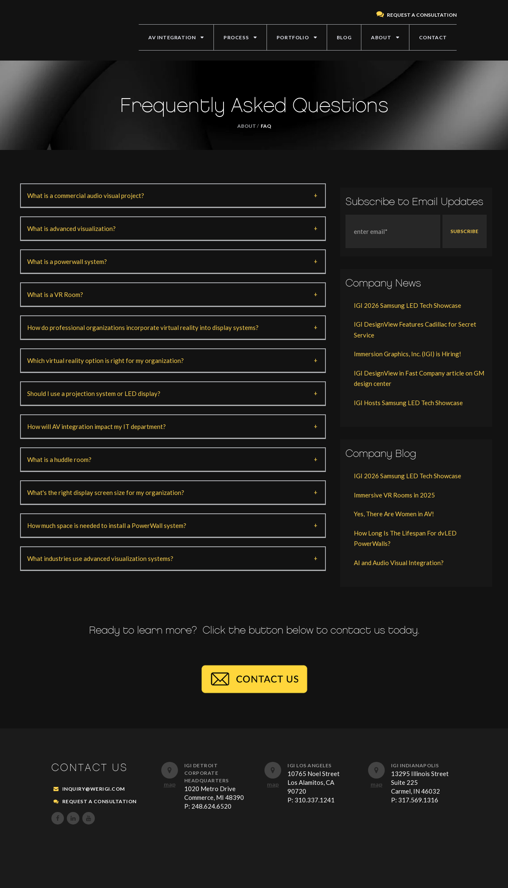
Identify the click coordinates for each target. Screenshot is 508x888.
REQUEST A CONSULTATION (416, 15)
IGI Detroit (201, 765)
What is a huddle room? (59, 459)
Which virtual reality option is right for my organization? (105, 360)
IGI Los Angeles (309, 765)
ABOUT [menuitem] (381, 37)
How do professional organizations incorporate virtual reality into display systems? (143, 327)
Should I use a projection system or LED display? (93, 393)
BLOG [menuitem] (344, 37)
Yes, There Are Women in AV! (394, 514)
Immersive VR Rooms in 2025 (394, 495)
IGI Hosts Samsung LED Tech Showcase (408, 402)
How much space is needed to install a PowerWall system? (106, 525)
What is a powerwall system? (67, 261)
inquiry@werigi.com (93, 789)
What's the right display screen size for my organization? (105, 492)
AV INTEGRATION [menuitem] (172, 37)
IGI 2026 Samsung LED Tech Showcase (407, 305)
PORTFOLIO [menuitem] (293, 37)
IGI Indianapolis (415, 765)
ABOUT (246, 126)
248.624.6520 (211, 806)
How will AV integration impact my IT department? (96, 426)
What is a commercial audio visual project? (85, 195)
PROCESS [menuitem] (236, 37)
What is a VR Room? (55, 294)
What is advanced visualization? (71, 228)
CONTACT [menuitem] (433, 37)
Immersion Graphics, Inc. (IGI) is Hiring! (407, 354)
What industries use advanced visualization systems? (100, 558)
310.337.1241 (315, 800)
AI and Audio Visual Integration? (399, 562)
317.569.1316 (418, 800)
